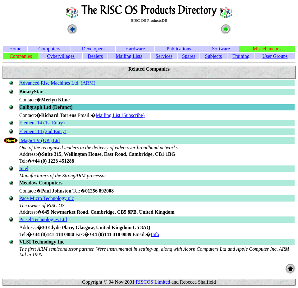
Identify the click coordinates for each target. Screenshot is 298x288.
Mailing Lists (129, 56)
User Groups (274, 56)
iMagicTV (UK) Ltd (39, 140)
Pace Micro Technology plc (46, 198)
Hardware (135, 48)
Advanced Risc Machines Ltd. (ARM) (57, 83)
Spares (188, 56)
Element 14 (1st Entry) (42, 122)
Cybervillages (61, 56)
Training (241, 56)
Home (15, 48)
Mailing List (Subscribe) (120, 115)
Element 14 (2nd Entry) (42, 131)
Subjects (213, 56)
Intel (23, 168)
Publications (179, 48)
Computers (49, 48)
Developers (93, 48)
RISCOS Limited (153, 282)
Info (155, 234)
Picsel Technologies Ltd (43, 219)
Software (221, 48)
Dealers (95, 56)
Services (164, 56)
